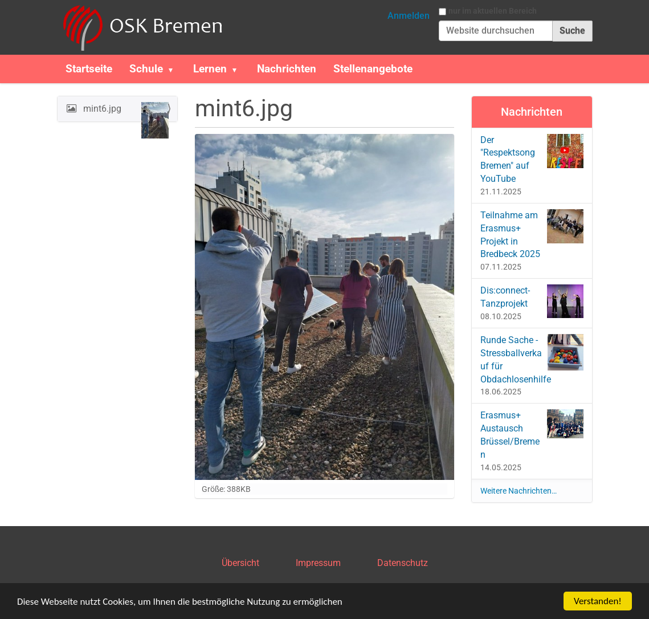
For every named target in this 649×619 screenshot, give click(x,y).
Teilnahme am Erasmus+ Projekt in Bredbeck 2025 (531, 234)
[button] (175, 69)
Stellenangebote (373, 68)
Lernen (210, 68)
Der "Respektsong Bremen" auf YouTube (531, 159)
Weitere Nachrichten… (518, 490)
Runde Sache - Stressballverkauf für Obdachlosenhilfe (531, 359)
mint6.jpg (125, 111)
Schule (146, 68)
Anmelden (408, 15)
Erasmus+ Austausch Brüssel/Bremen (531, 434)
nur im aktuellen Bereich (492, 10)
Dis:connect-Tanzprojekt (531, 301)
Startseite (89, 68)
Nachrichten (286, 68)
